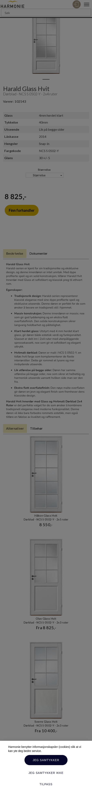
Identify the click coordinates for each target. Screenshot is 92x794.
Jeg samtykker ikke (46, 772)
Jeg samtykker (46, 760)
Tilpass (46, 784)
